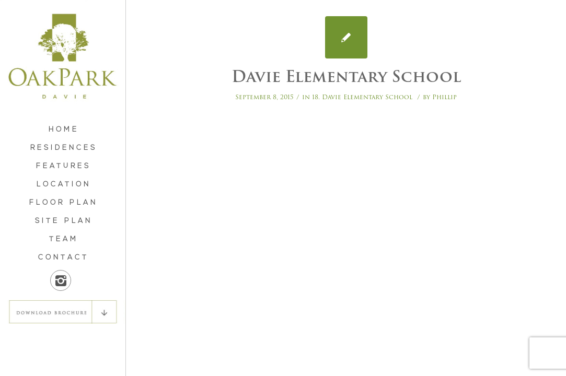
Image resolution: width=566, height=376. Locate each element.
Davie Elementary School (346, 76)
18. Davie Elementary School (362, 97)
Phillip (444, 97)
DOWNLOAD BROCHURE (62, 311)
